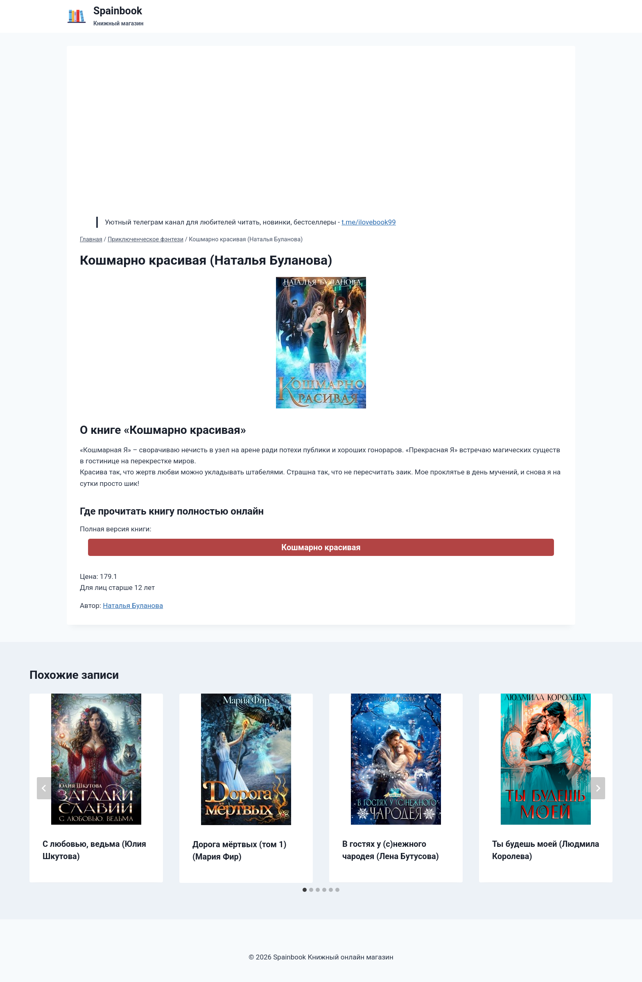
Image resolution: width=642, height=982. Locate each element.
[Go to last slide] (44, 788)
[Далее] (597, 788)
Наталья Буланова (133, 605)
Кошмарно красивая (320, 547)
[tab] (305, 890)
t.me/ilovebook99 (368, 222)
